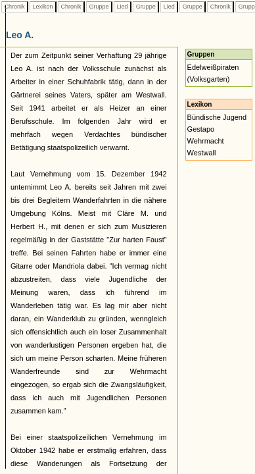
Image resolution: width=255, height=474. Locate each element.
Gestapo (201, 129)
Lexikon (43, 6)
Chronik (14, 6)
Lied (122, 6)
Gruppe (98, 6)
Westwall (201, 153)
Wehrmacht (205, 141)
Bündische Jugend (217, 117)
